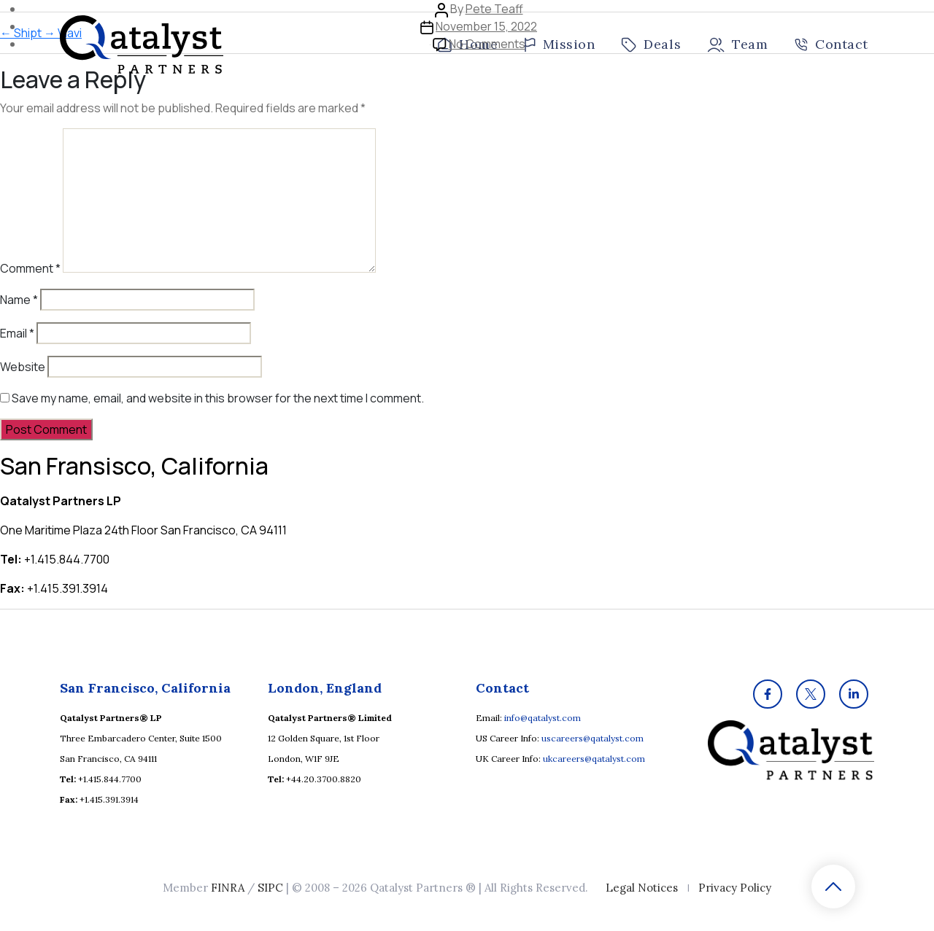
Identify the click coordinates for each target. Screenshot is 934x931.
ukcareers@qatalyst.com (594, 758)
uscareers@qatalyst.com (592, 738)
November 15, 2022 (486, 26)
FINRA (227, 888)
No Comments (487, 44)
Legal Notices (642, 888)
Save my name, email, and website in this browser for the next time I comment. (218, 398)
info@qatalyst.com (542, 717)
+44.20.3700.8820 (323, 779)
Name (19, 300)
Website (22, 367)
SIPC (270, 888)
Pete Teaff (494, 9)
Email (17, 333)
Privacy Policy (734, 888)
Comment (30, 268)
